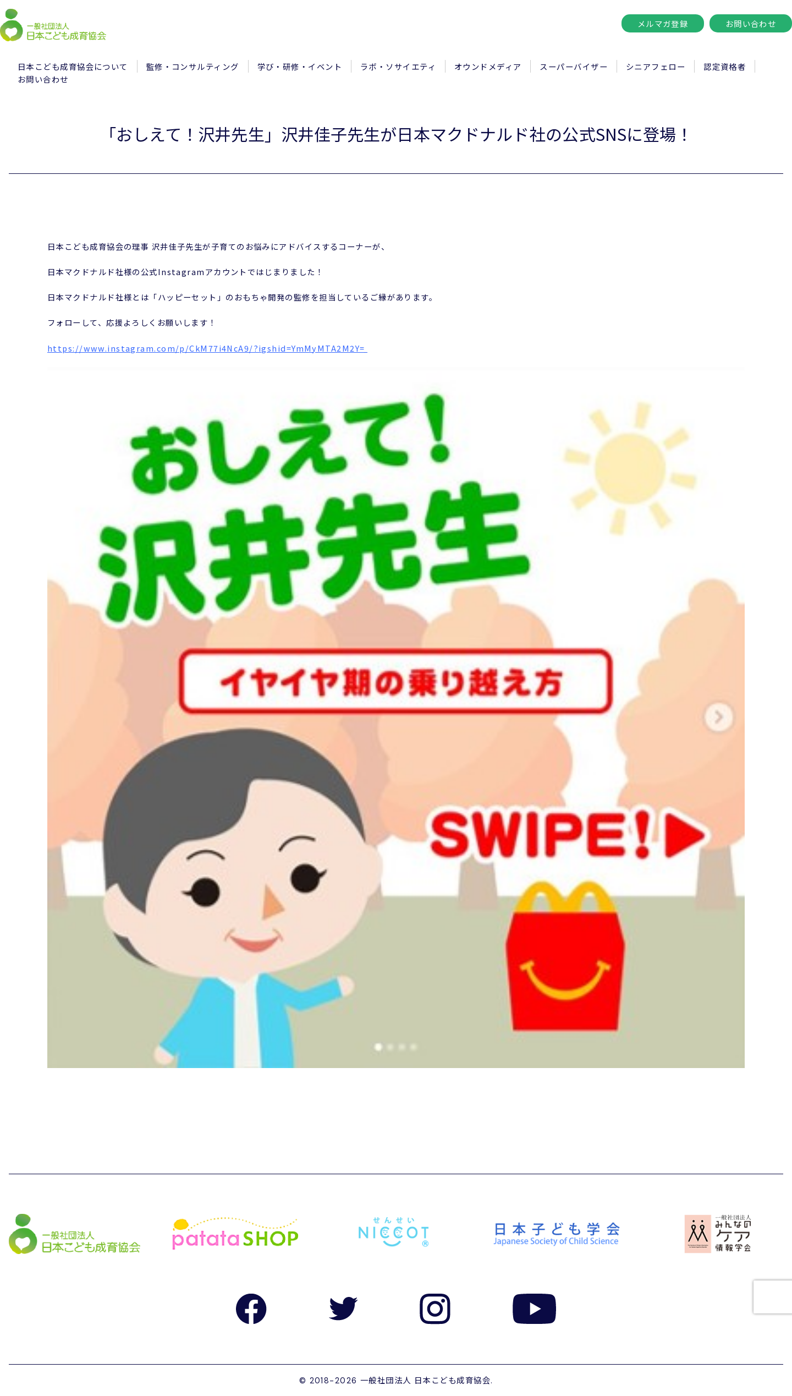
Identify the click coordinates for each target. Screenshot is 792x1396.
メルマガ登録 (663, 23)
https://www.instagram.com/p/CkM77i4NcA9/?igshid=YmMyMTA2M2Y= (206, 348)
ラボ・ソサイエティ (398, 66)
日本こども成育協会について (73, 66)
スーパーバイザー (574, 66)
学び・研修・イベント (299, 66)
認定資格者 (724, 66)
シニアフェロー (655, 66)
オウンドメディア (488, 66)
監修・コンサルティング (192, 66)
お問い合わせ (751, 23)
